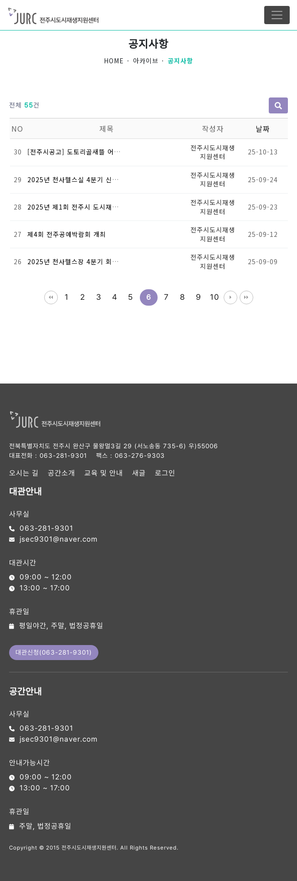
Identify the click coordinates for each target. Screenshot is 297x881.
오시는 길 (24, 473)
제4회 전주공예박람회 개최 (66, 234)
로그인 (165, 473)
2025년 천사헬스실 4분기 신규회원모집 (85, 179)
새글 (139, 473)
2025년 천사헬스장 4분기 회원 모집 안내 (87, 261)
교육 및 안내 (103, 473)
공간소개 (61, 473)
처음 (51, 297)
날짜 (263, 128)
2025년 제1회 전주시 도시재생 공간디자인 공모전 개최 (109, 206)
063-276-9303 (140, 455)
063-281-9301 (63, 455)
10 (214, 297)
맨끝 (246, 297)
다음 (230, 297)
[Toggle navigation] (277, 15)
